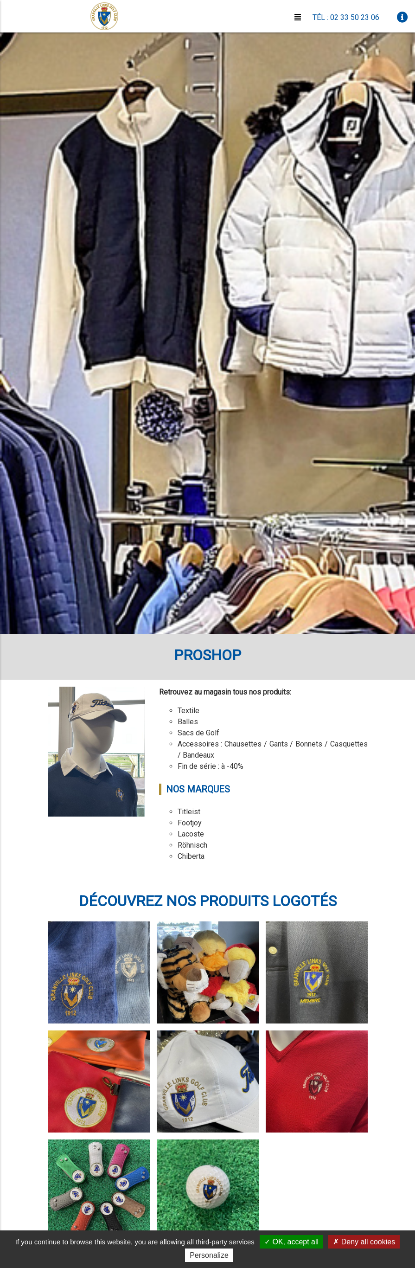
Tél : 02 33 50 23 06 (346, 17)
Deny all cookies (364, 1242)
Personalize (209, 1255)
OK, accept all (291, 1242)
